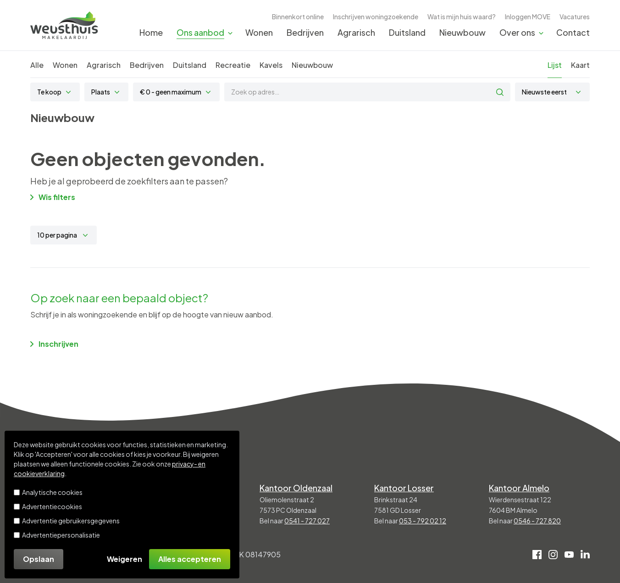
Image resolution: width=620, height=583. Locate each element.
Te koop (49, 92)
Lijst (555, 65)
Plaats (100, 92)
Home (151, 32)
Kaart (580, 65)
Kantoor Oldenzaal (296, 488)
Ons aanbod (200, 32)
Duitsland (407, 32)
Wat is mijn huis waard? (461, 16)
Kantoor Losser (404, 488)
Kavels (271, 65)
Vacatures (574, 16)
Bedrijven (305, 32)
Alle (37, 65)
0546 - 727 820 (537, 520)
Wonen (259, 32)
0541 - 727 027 (307, 520)
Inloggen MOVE (527, 16)
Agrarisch (356, 32)
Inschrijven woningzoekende (375, 16)
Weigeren (124, 559)
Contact (573, 32)
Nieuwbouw (462, 32)
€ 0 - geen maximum (170, 92)
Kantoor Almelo (519, 488)
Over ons (517, 32)
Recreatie (233, 65)
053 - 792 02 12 (422, 520)
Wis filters (52, 197)
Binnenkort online (298, 16)
